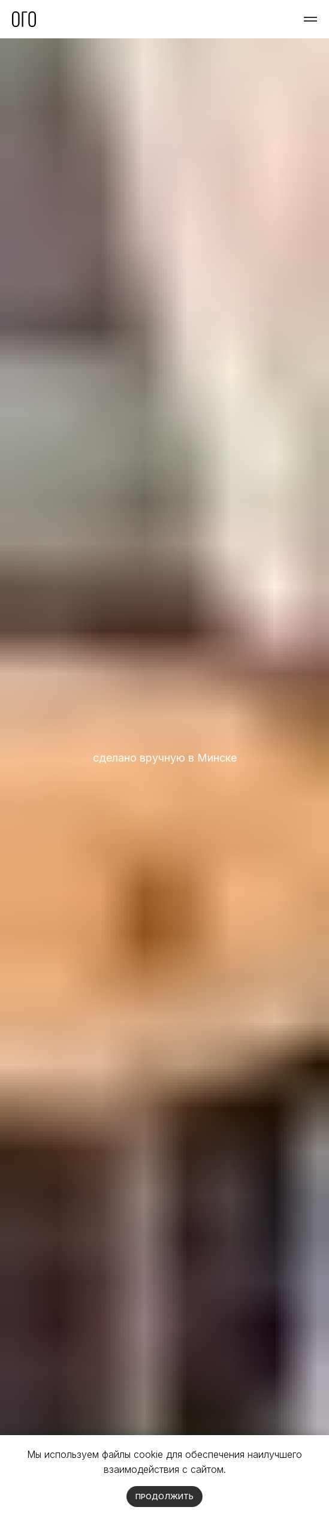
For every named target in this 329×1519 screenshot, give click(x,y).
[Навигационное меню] (310, 19)
